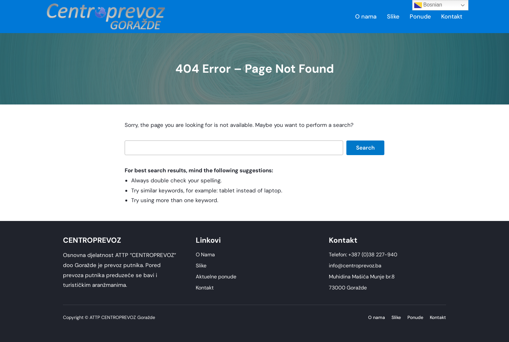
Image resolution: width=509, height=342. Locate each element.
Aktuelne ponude (216, 276)
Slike (201, 265)
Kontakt (205, 287)
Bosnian (428, 5)
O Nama (205, 254)
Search (365, 147)
